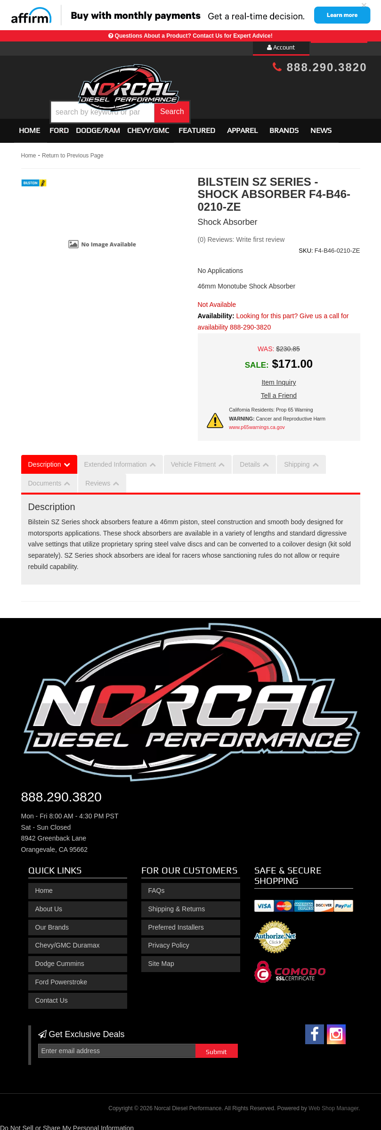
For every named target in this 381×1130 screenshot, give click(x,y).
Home (29, 126)
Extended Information (115, 460)
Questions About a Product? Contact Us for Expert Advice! (194, 36)
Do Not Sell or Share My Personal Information (67, 1124)
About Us (49, 904)
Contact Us (51, 996)
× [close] (364, 5)
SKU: (306, 246)
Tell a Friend (279, 391)
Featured (196, 126)
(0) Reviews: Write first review (241, 235)
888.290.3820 (320, 67)
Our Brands (52, 923)
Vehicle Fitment (193, 460)
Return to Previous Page (73, 151)
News (321, 126)
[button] (205, 105)
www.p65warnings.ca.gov (256, 423)
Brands (284, 126)
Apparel (242, 126)
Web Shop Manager (333, 1104)
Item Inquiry (278, 378)
